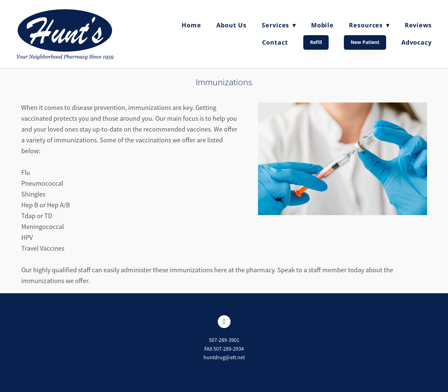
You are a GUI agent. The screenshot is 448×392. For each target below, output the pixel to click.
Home (191, 25)
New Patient (365, 42)
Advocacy (416, 42)
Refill (316, 42)
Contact (275, 42)
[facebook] (224, 321)
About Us (231, 25)
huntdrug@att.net (224, 357)
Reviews (418, 25)
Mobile (322, 25)
